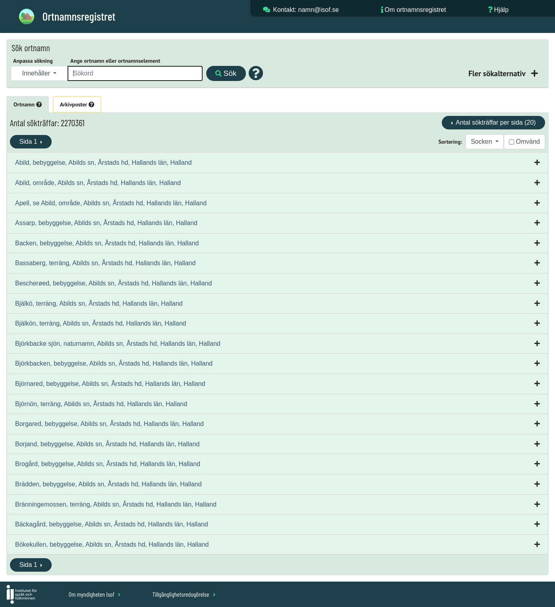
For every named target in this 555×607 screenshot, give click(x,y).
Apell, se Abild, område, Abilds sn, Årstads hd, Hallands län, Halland (111, 203)
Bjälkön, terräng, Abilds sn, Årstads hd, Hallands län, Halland (100, 323)
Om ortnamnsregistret (415, 9)
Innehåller (37, 73)
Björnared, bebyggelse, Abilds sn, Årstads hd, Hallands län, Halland (110, 383)
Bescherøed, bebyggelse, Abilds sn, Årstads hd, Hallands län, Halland (113, 283)
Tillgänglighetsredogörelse (183, 594)
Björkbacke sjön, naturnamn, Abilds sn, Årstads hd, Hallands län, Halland (117, 343)
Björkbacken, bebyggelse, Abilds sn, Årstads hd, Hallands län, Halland (114, 363)
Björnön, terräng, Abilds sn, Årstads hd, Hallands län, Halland (101, 404)
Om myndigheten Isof (95, 594)
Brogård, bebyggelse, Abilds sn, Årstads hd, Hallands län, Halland (107, 464)
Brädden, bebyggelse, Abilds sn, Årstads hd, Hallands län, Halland (108, 484)
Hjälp (501, 9)
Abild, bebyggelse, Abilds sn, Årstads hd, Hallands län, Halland (103, 162)
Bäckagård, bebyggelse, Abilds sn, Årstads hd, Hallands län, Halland (111, 524)
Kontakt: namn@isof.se (306, 9)
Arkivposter (77, 104)
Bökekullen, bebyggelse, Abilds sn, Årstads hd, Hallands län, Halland (112, 544)
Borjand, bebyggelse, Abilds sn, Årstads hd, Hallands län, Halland (107, 444)
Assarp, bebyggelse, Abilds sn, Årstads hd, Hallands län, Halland (106, 223)
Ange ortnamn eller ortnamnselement (115, 60)
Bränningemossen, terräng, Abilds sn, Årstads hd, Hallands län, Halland (116, 504)
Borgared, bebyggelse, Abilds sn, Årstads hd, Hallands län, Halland (109, 423)
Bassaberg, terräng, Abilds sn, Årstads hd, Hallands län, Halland (105, 263)
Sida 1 (29, 141)
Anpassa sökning (33, 60)
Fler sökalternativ (497, 73)
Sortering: (450, 141)
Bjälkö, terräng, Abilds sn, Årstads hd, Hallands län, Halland (99, 303)
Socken (482, 141)
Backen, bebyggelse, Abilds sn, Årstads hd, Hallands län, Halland (107, 243)
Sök (225, 73)
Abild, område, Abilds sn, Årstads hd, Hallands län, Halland (98, 182)
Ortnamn (28, 104)
